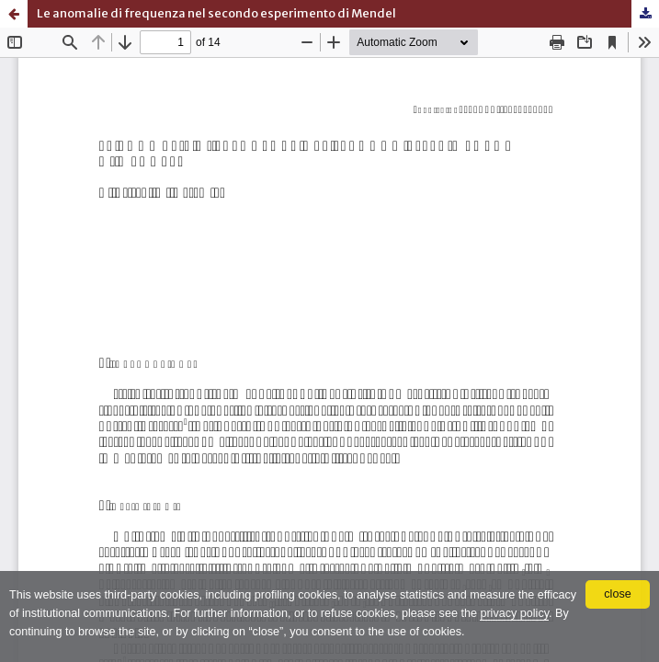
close (617, 594)
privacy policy (514, 613)
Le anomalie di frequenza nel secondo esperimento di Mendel (216, 13)
